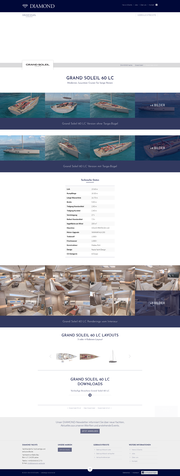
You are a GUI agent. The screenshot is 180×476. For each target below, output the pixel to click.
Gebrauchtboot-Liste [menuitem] (102, 450)
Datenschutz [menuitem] (126, 472)
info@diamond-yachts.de (36, 463)
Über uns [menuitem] (143, 5)
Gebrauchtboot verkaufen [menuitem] (104, 453)
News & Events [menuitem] (127, 5)
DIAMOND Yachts (126, 65)
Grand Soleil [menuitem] (29, 15)
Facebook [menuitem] (157, 5)
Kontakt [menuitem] (151, 5)
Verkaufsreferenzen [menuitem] (102, 457)
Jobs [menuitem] (136, 5)
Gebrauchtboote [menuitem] (147, 15)
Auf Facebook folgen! (149, 473)
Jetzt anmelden (90, 431)
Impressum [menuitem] (135, 472)
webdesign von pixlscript (48, 472)
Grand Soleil (139, 65)
